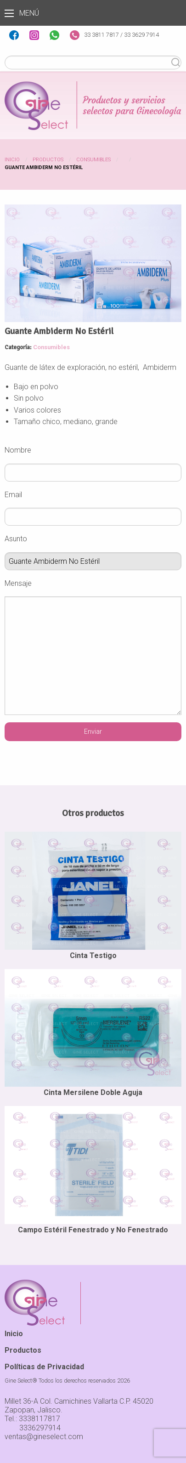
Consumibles (93, 160)
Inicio (12, 160)
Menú (9, 13)
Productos (48, 160)
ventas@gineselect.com (44, 1436)
